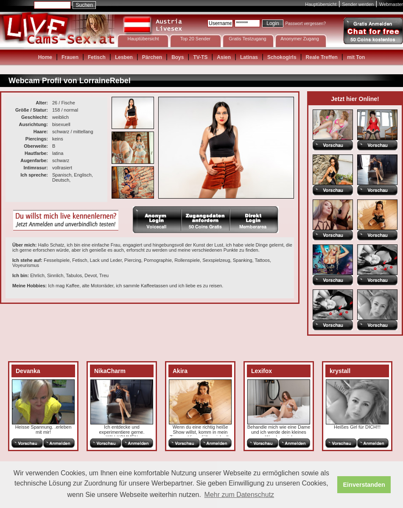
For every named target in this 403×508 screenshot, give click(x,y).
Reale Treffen (322, 57)
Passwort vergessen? (305, 23)
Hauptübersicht (320, 4)
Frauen (70, 57)
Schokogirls (282, 57)
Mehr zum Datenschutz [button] (239, 494)
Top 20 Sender (195, 38)
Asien (224, 57)
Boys (177, 57)
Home (45, 57)
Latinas (249, 57)
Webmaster (391, 4)
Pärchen (152, 57)
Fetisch (97, 57)
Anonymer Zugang (299, 38)
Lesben (124, 57)
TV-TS (200, 57)
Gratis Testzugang (247, 38)
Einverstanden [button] (364, 484)
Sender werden (358, 4)
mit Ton (356, 57)
